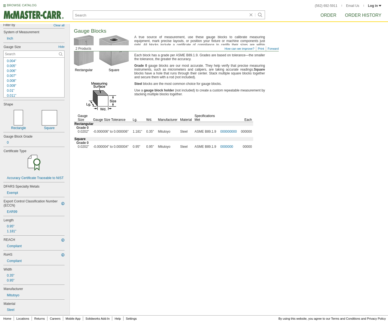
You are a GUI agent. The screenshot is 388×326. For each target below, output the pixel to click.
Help (118, 318)
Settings (131, 318)
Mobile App (73, 318)
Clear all (59, 25)
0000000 (226, 147)
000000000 (228, 131)
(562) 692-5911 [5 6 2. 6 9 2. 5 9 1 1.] (326, 6)
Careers (55, 318)
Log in (374, 6)
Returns (39, 318)
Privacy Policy (376, 318)
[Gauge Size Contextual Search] (34, 54)
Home (7, 318)
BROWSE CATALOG (22, 5)
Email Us (352, 6)
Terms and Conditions (345, 318)
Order (328, 15)
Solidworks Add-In (97, 318)
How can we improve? (239, 48)
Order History (363, 15)
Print (261, 48)
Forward (273, 48)
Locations (22, 318)
